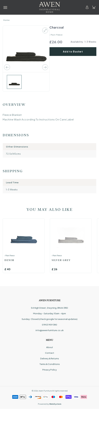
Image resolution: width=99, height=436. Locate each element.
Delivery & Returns (49, 358)
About (49, 347)
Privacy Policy (49, 369)
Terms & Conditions (49, 364)
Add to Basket (73, 51)
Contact (49, 353)
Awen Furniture (45, 391)
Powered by (49, 404)
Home (6, 20)
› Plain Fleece (56, 35)
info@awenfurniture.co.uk (50, 330)
